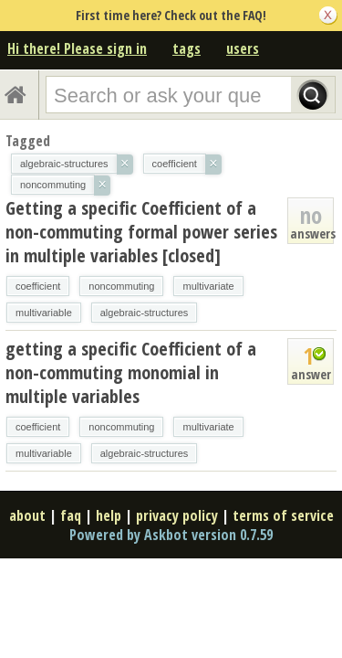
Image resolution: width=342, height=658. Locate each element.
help (108, 515)
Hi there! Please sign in (77, 48)
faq (70, 515)
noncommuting (121, 286)
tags (186, 48)
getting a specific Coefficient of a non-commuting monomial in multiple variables (130, 372)
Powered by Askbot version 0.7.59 (171, 535)
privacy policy (177, 515)
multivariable (44, 312)
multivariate (207, 286)
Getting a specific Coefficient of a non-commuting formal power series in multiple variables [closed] (141, 232)
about (27, 515)
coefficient (38, 286)
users (242, 48)
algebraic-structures (144, 312)
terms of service (283, 515)
